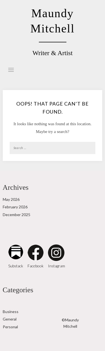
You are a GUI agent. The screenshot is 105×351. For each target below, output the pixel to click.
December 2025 (16, 214)
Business (10, 311)
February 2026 (15, 206)
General (10, 319)
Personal (10, 326)
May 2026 (11, 199)
